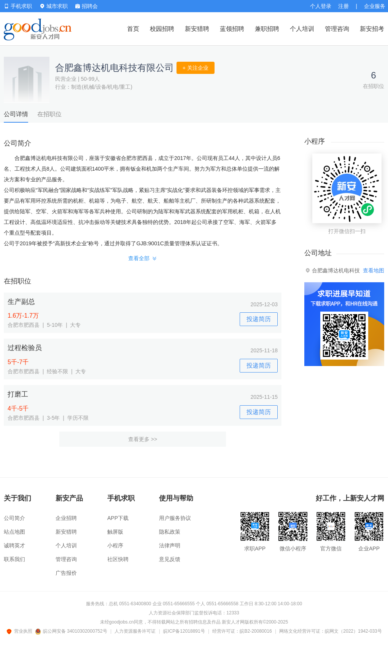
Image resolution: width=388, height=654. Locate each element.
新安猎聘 (197, 29)
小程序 (115, 545)
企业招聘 (66, 518)
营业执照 (20, 631)
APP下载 (118, 518)
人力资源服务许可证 (135, 631)
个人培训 (302, 29)
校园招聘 (162, 29)
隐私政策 (169, 532)
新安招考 (372, 29)
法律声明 (169, 545)
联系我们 (14, 559)
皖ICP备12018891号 (184, 631)
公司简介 (14, 518)
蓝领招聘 (232, 29)
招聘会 (86, 6)
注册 (343, 6)
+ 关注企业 (195, 68)
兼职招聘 (267, 29)
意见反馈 (169, 559)
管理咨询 (337, 29)
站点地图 (14, 532)
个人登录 (320, 6)
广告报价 (66, 573)
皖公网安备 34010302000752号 (71, 631)
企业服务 (374, 6)
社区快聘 (118, 559)
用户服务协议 (175, 518)
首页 (133, 29)
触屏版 (115, 532)
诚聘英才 (14, 545)
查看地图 (373, 270)
